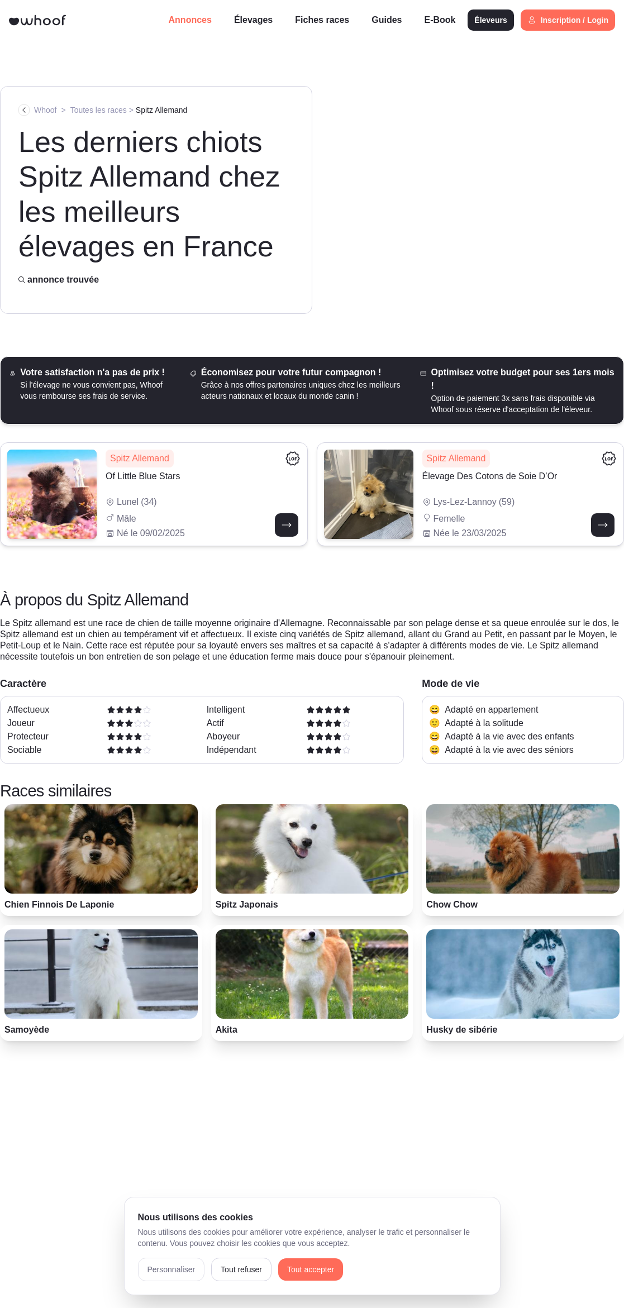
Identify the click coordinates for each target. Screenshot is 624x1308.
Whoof (45, 110)
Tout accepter (310, 1269)
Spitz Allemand (162, 110)
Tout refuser (241, 1269)
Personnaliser (171, 1269)
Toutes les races (98, 110)
